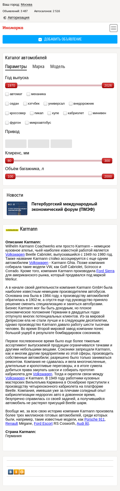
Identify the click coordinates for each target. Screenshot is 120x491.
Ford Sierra (106, 271)
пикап (38, 113)
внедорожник (84, 103)
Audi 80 (83, 423)
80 (9, 161)
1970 (11, 85)
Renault (11, 423)
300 (107, 161)
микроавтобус (40, 122)
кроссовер (18, 113)
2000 (108, 176)
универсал (56, 103)
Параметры (16, 66)
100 (10, 176)
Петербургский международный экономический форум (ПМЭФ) (64, 207)
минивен (99, 113)
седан (14, 103)
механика (38, 94)
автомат (16, 94)
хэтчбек (33, 103)
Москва (26, 4)
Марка (38, 66)
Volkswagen (15, 254)
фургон (15, 122)
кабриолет (76, 113)
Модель (57, 66)
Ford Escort (43, 423)
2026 (108, 85)
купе (55, 113)
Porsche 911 (94, 419)
